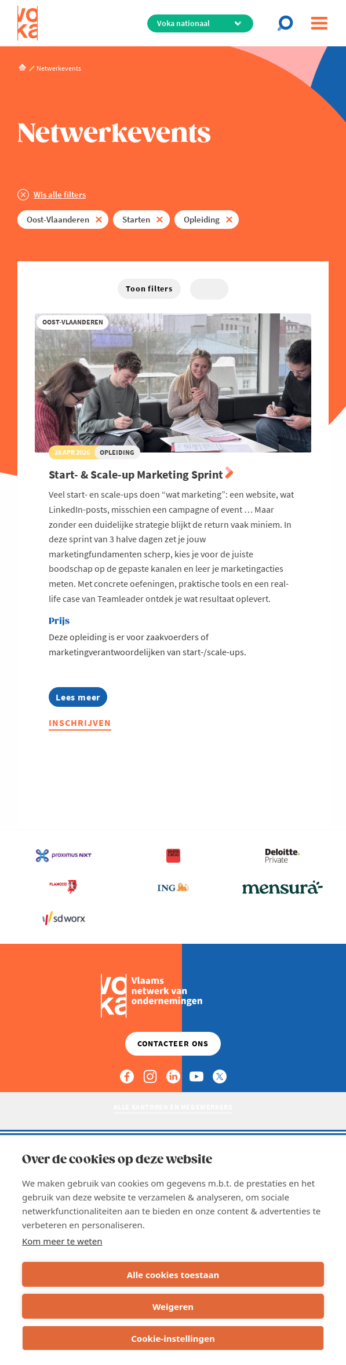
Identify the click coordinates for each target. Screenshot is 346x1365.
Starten (136, 219)
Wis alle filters (60, 194)
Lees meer (78, 699)
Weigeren (173, 1306)
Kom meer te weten (62, 1241)
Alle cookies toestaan (173, 1274)
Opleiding (202, 219)
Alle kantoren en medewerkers (173, 1107)
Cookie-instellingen (173, 1338)
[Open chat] (288, 23)
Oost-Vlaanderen (58, 219)
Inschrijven (80, 722)
